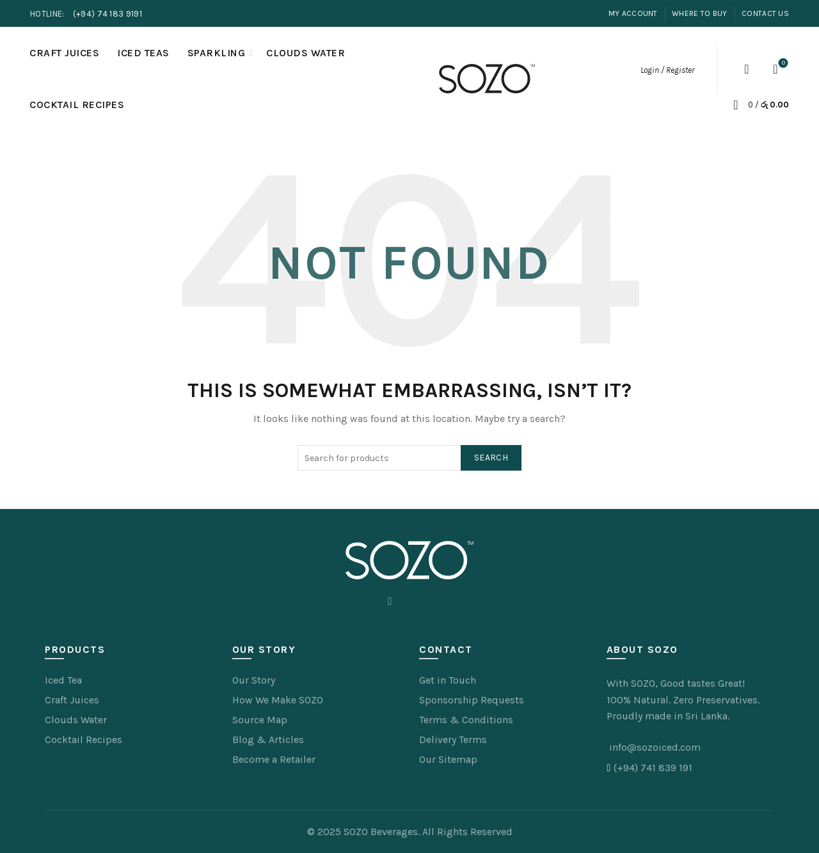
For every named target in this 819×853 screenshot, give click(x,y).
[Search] (746, 69)
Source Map (259, 720)
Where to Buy (700, 13)
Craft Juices (64, 53)
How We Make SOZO (277, 700)
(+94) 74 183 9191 (107, 14)
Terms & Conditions (466, 720)
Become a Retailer (273, 759)
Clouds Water (305, 53)
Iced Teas (143, 53)
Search (491, 457)
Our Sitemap (448, 759)
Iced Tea (63, 680)
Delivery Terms (453, 739)
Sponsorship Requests (471, 700)
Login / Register (667, 70)
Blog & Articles (268, 739)
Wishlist (782, 63)
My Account (633, 13)
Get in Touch (447, 680)
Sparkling (216, 53)
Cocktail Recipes (76, 104)
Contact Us (765, 13)
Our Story (253, 680)
